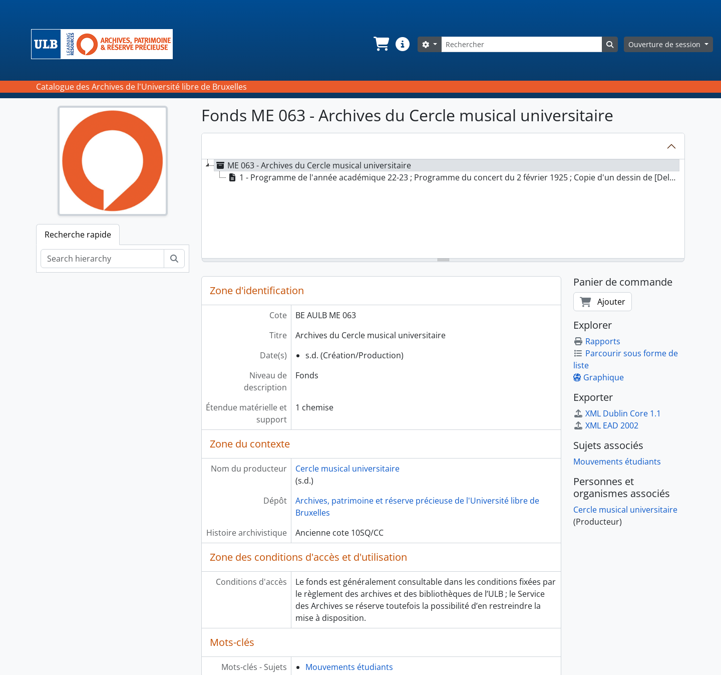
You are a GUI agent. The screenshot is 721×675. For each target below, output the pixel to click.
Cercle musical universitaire (347, 468)
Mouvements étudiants (349, 666)
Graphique (598, 377)
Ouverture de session (665, 44)
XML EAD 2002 (605, 425)
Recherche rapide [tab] (78, 234)
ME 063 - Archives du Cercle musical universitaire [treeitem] (312, 165)
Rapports (596, 341)
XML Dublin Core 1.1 (617, 413)
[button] (381, 44)
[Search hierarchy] (102, 258)
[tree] (443, 209)
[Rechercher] (521, 44)
